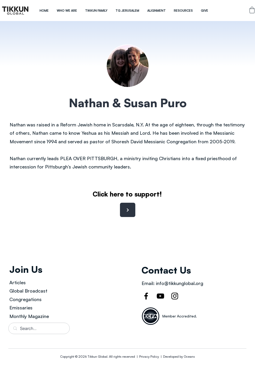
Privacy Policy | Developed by (161, 356)
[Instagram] (174, 296)
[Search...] (39, 328)
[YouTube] (160, 296)
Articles (17, 282)
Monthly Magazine (29, 316)
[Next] (127, 210)
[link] (252, 10)
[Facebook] (146, 296)
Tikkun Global (97, 356)
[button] (67, 10)
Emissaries (21, 307)
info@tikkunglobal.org (179, 283)
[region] (15, 10)
